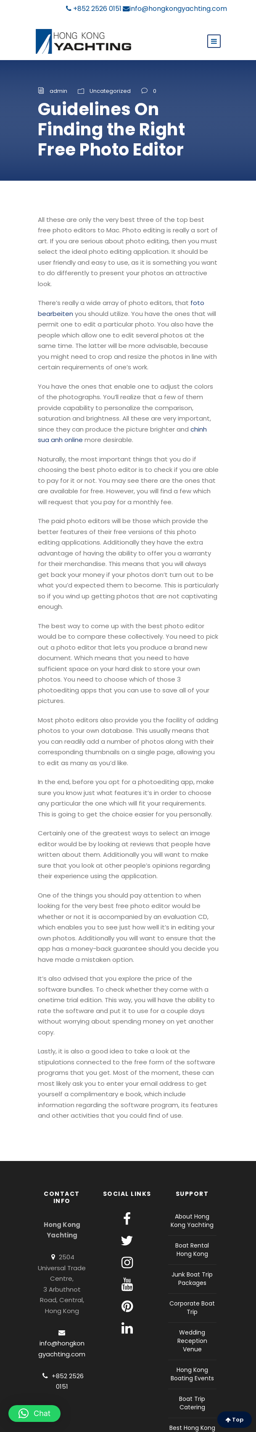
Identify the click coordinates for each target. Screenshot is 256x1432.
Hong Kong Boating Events (192, 1374)
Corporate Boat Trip (192, 1307)
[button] (34, 1413)
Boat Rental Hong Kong (192, 1249)
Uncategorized (110, 91)
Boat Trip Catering (192, 1403)
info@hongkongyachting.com (175, 8)
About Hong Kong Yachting (192, 1220)
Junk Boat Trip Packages (192, 1278)
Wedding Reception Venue (192, 1340)
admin (58, 91)
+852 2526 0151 (93, 8)
